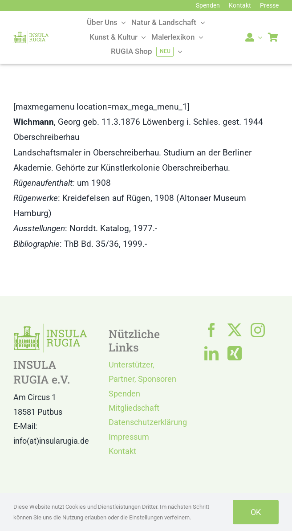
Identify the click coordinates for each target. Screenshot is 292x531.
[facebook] (211, 330)
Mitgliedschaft (134, 408)
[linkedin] (211, 353)
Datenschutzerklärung (148, 422)
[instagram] (258, 330)
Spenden (124, 393)
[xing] (234, 353)
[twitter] (234, 330)
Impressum (129, 436)
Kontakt (122, 451)
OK (256, 512)
